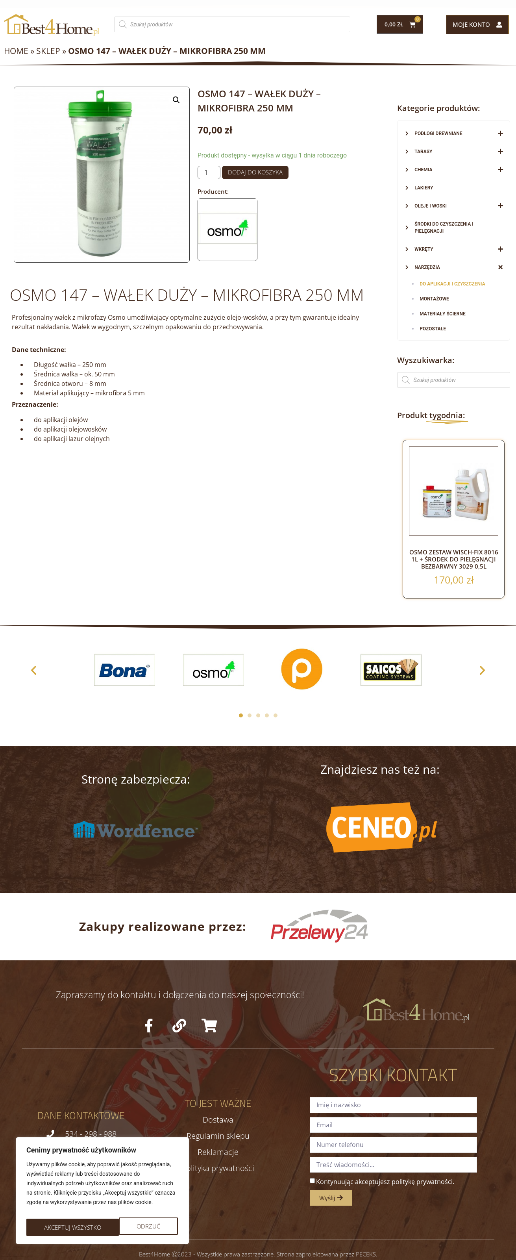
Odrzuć (55, 1227)
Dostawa (218, 1120)
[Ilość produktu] (209, 172)
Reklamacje (218, 1152)
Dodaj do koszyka (255, 172)
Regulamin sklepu (218, 1136)
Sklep (48, 50)
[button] (176, 100)
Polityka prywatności (217, 1168)
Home (16, 50)
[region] (102, 1193)
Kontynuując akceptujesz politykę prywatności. (385, 1181)
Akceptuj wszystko (132, 1227)
